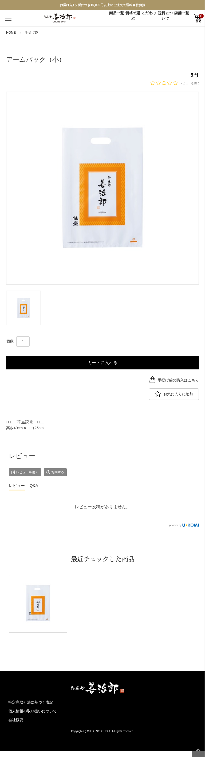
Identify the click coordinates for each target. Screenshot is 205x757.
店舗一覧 (181, 12)
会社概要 (15, 720)
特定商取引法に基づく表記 (30, 702)
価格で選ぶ (132, 15)
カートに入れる (102, 362)
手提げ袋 (31, 32)
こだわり (148, 12)
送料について (165, 15)
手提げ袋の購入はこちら (178, 380)
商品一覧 (116, 12)
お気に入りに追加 (178, 394)
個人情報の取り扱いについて (32, 711)
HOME (11, 32)
